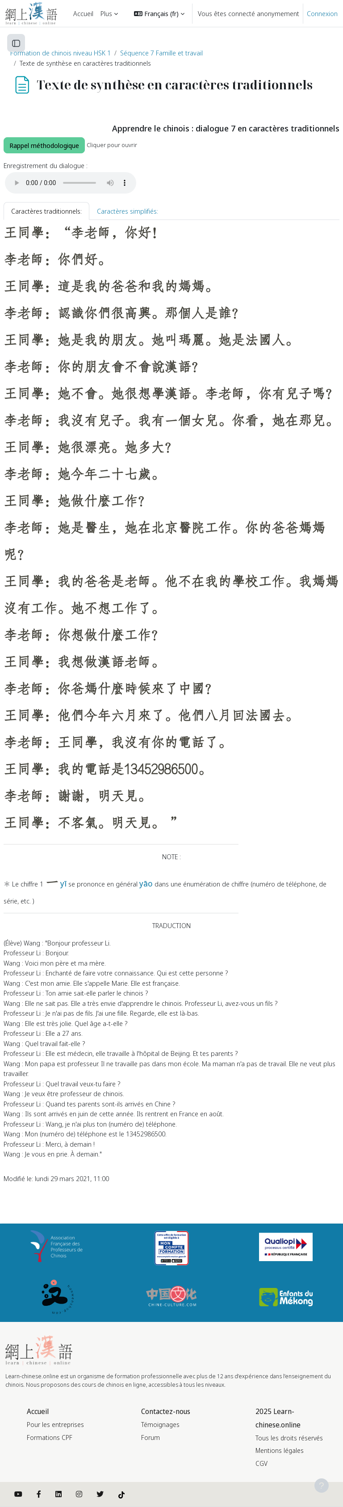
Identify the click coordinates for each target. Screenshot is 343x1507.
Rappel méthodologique (44, 145)
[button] (159, 13)
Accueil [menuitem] (83, 13)
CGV (261, 1463)
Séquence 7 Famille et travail (161, 52)
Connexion (322, 13)
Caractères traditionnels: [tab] (46, 211)
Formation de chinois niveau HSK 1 (60, 52)
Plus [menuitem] (106, 13)
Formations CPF (49, 1437)
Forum (150, 1437)
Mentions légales (279, 1450)
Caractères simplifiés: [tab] (127, 211)
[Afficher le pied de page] (321, 1485)
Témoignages (160, 1424)
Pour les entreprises (55, 1424)
